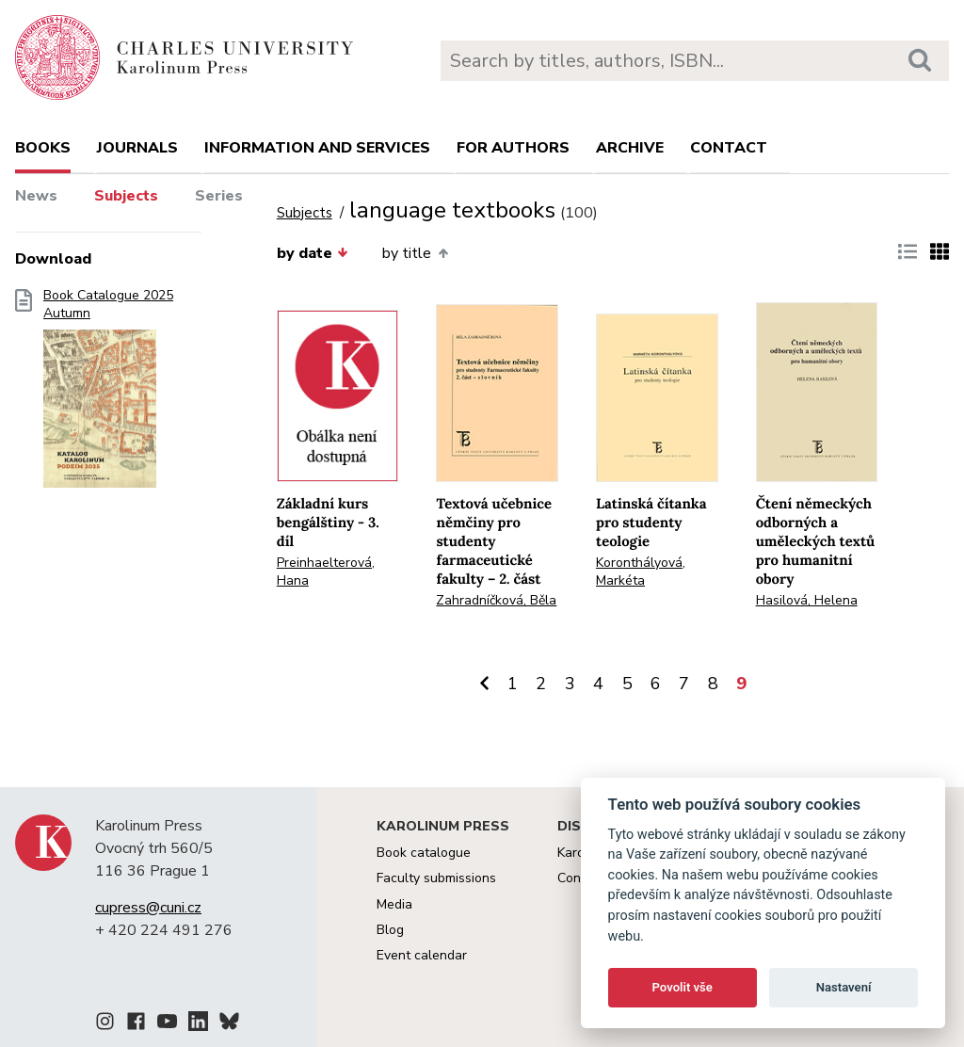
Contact (728, 147)
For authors (513, 147)
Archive (630, 147)
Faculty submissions (436, 878)
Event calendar (422, 955)
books (43, 147)
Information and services (317, 147)
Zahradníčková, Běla (496, 600)
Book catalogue (424, 853)
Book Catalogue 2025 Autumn (108, 394)
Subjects (126, 195)
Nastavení (844, 987)
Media (394, 904)
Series (219, 195)
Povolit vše (682, 987)
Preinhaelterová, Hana (326, 571)
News (36, 195)
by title (414, 253)
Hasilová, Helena (807, 600)
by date (312, 253)
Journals (137, 147)
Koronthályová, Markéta (640, 571)
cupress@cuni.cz (148, 907)
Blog (390, 930)
